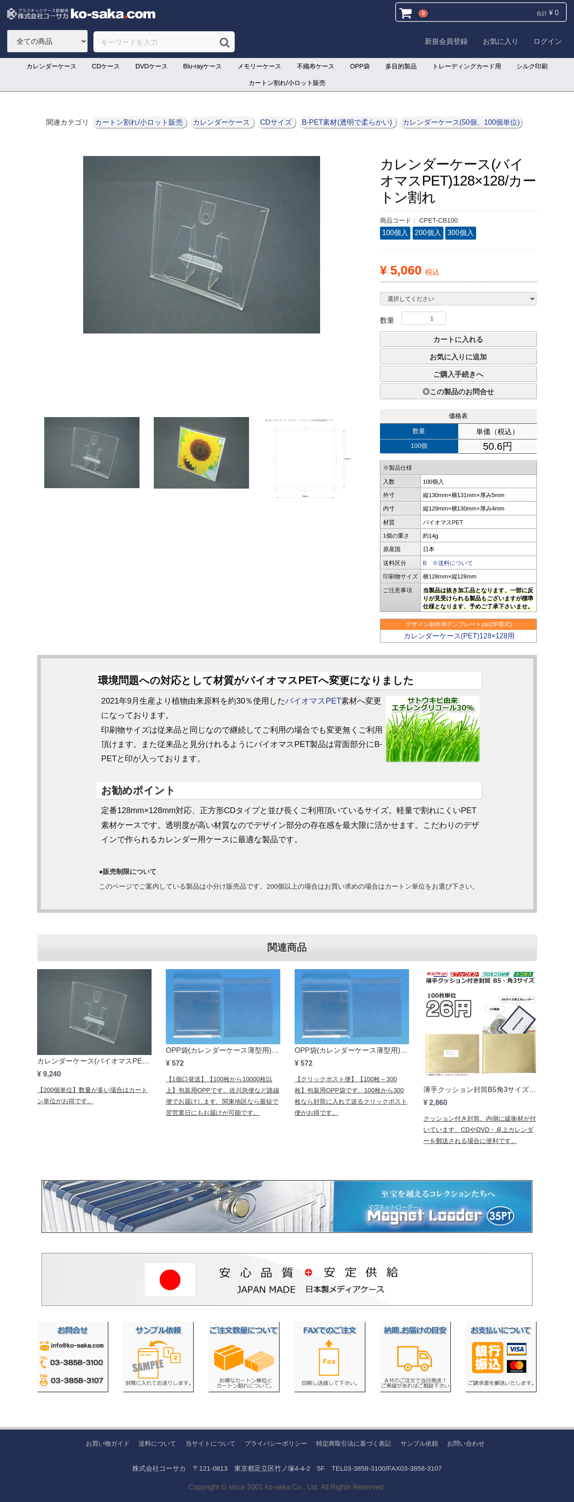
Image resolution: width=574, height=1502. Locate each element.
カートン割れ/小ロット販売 (287, 82)
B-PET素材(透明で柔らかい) (348, 122)
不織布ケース (315, 66)
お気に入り (501, 41)
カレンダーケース (51, 66)
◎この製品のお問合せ (458, 392)
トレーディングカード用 (466, 66)
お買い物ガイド (108, 1443)
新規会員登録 (446, 41)
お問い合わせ (466, 1443)
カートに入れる (458, 339)
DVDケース (151, 66)
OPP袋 (360, 66)
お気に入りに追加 (458, 357)
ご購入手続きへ (458, 374)
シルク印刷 (532, 66)
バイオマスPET (313, 700)
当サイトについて (211, 1443)
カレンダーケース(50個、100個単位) (461, 122)
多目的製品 (401, 66)
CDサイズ (277, 122)
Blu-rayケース (202, 66)
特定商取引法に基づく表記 (353, 1443)
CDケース (106, 66)
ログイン (547, 41)
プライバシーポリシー (276, 1443)
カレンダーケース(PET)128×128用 (459, 635)
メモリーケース (259, 66)
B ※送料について (448, 563)
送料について (157, 1443)
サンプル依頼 (419, 1443)
